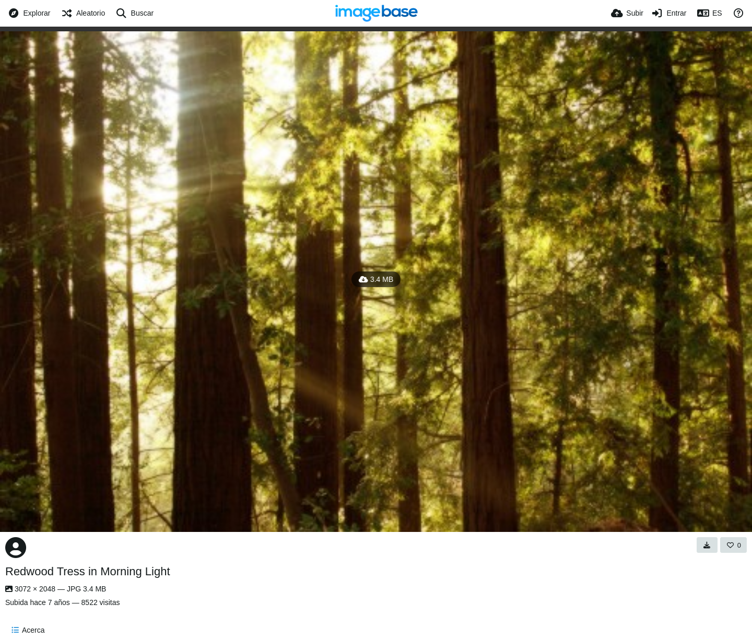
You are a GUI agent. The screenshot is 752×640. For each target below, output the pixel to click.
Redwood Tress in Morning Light (87, 571)
